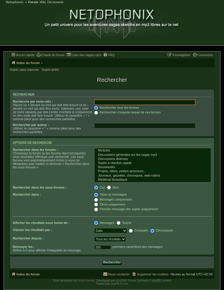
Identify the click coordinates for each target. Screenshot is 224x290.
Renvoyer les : (24, 246)
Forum (33, 2)
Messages (104, 223)
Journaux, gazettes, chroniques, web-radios (153, 176)
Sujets (124, 223)
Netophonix (15, 2)
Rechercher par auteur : (31, 125)
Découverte (55, 2)
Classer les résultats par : (32, 230)
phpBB (120, 280)
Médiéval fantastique (153, 180)
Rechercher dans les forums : (35, 149)
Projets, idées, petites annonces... (153, 171)
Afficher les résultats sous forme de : (41, 223)
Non (112, 187)
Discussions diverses (153, 159)
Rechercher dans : (27, 194)
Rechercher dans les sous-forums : (39, 187)
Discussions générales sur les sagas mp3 (153, 155)
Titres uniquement (109, 204)
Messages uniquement (113, 199)
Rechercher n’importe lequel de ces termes (127, 112)
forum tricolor (86, 280)
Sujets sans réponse (24, 69)
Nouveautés (153, 167)
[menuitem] (50, 54)
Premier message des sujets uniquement (126, 209)
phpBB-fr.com (119, 283)
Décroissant (161, 230)
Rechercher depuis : (28, 238)
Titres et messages (110, 194)
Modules (153, 151)
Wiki (43, 2)
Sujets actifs (50, 69)
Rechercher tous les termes (116, 107)
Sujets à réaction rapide (153, 163)
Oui (99, 187)
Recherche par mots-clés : (33, 101)
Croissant (138, 230)
